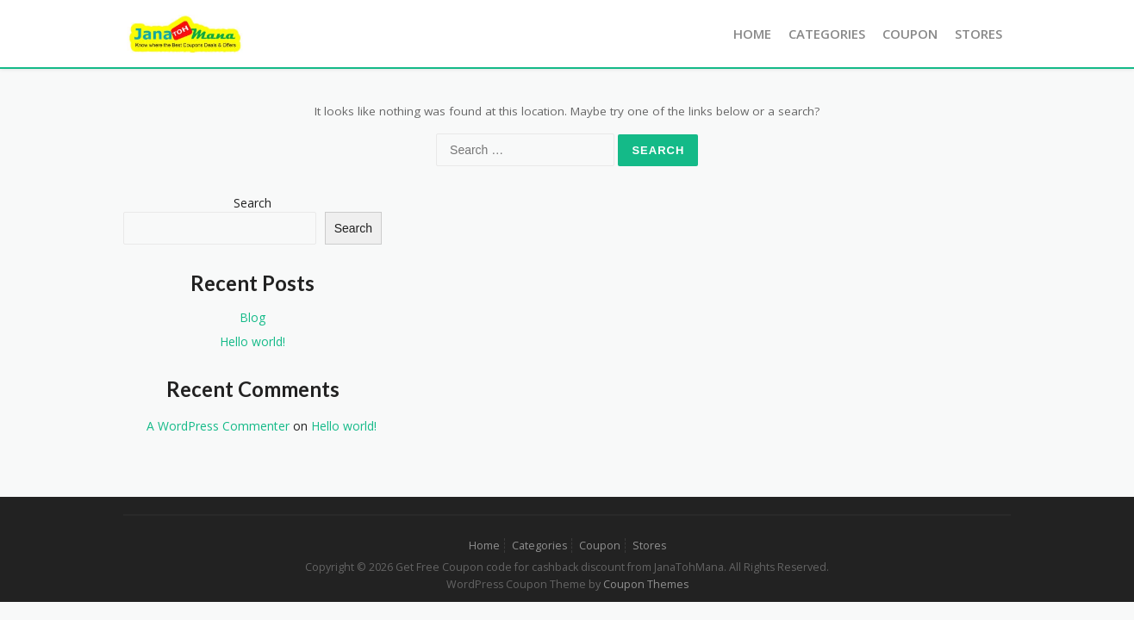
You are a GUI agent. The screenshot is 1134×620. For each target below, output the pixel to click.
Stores (978, 33)
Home (752, 33)
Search (252, 203)
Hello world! (252, 341)
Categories (826, 33)
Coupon (910, 33)
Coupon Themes (645, 584)
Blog (252, 317)
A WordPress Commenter (218, 426)
